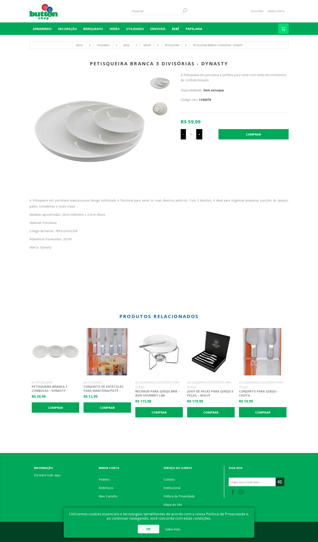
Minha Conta (276, 11)
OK (148, 529)
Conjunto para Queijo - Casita (258, 393)
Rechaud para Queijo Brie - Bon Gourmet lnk (157, 393)
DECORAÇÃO (67, 29)
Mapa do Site (172, 505)
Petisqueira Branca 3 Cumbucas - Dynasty (49, 388)
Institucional (171, 488)
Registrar (257, 11)
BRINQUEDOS (93, 29)
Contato (169, 479)
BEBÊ (175, 29)
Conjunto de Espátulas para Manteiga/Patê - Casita (103, 390)
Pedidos (104, 479)
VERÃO (114, 29)
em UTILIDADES (93, 382)
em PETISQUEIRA (42, 382)
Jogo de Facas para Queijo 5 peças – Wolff (210, 393)
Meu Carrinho (108, 496)
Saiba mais (172, 529)
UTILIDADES (135, 29)
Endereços (106, 488)
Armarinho (42, 29)
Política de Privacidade (179, 496)
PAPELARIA (194, 29)
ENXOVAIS (157, 29)
